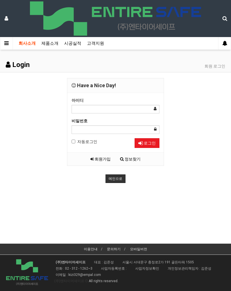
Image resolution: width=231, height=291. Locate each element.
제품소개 (49, 43)
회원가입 (100, 159)
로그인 (147, 143)
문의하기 (114, 249)
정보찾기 (130, 159)
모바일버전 (138, 249)
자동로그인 (84, 141)
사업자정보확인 (147, 268)
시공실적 (72, 43)
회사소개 (27, 43)
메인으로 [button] (115, 179)
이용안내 (91, 249)
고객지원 (95, 43)
